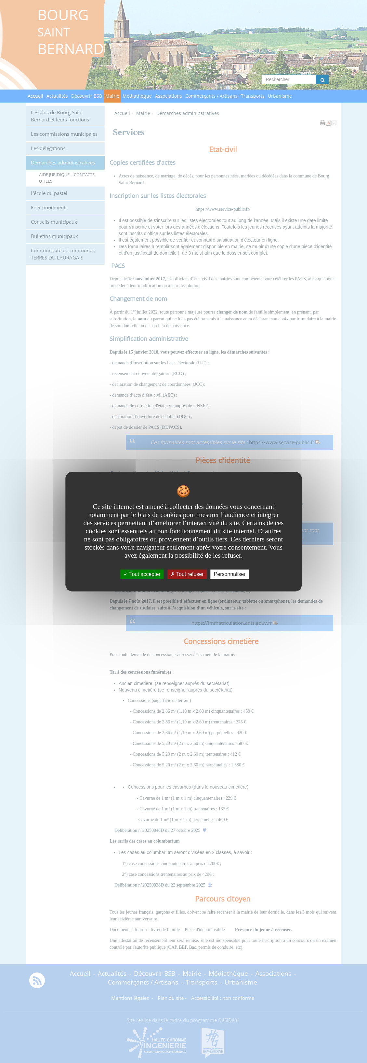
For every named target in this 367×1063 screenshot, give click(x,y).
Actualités (57, 96)
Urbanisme (280, 96)
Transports (253, 96)
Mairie (112, 96)
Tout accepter (142, 574)
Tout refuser (187, 574)
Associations (168, 96)
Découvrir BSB (86, 96)
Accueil (35, 96)
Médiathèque (137, 96)
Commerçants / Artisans (211, 96)
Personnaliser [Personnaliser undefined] (230, 574)
